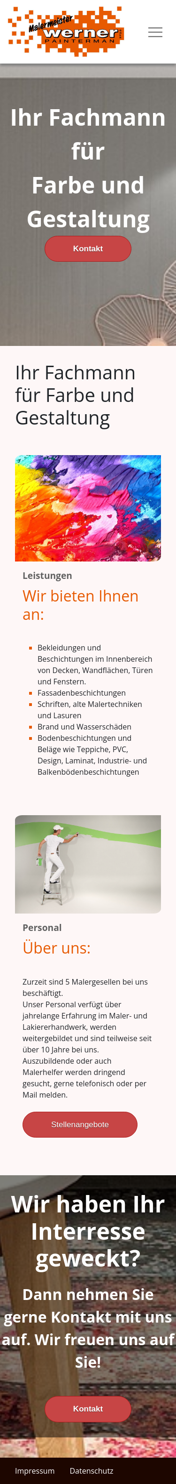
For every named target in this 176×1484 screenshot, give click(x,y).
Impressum (34, 1471)
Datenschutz (91, 1471)
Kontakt (88, 248)
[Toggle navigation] (155, 31)
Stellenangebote (80, 1124)
